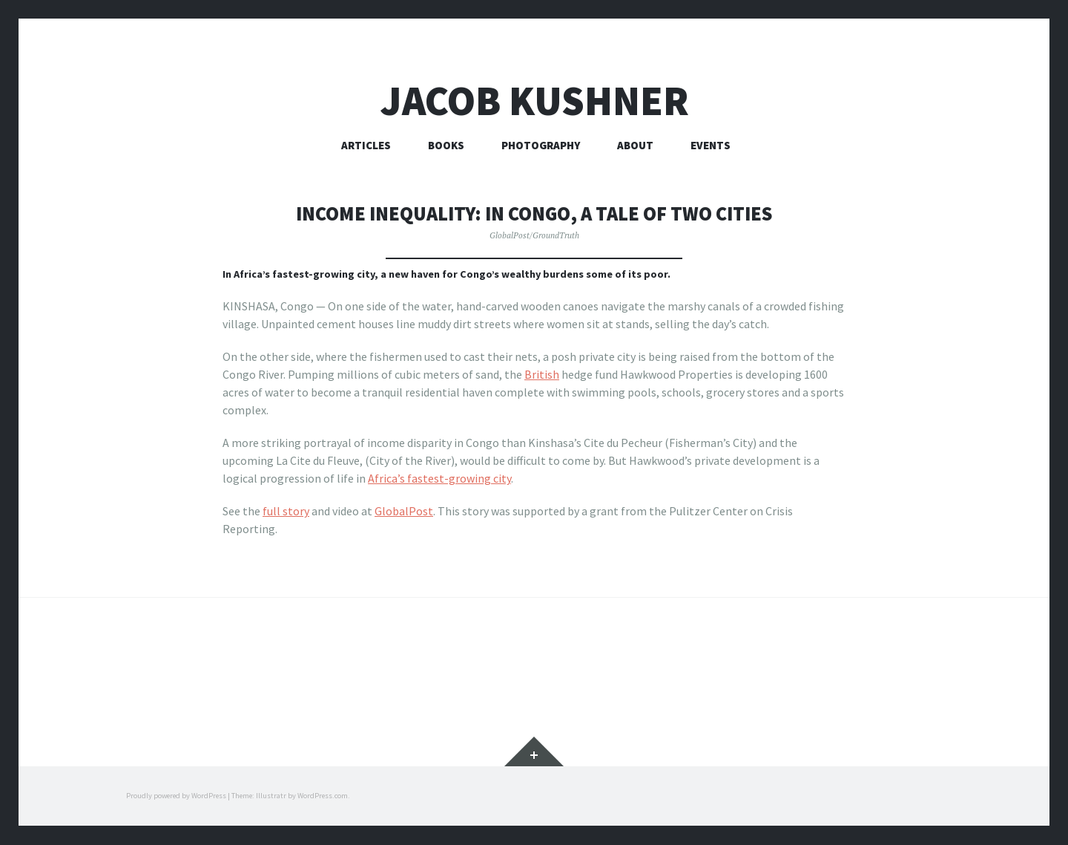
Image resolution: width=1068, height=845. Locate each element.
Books (446, 145)
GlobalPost (404, 510)
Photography (540, 145)
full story (286, 510)
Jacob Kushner (534, 100)
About (635, 145)
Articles (366, 145)
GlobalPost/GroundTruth (534, 235)
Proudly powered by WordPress (176, 796)
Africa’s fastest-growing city (439, 478)
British (541, 374)
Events (710, 145)
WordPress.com (322, 796)
